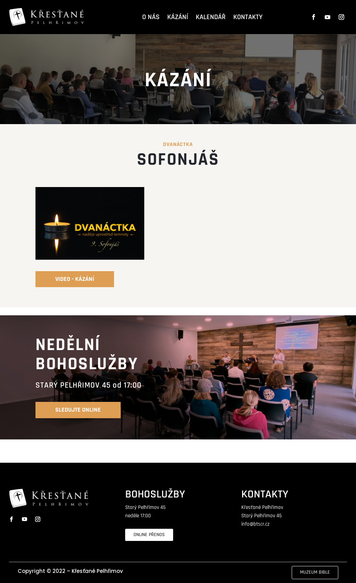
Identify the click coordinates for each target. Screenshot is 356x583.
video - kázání (74, 279)
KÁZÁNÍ (177, 17)
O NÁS (151, 17)
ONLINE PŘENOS (149, 535)
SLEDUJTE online (78, 410)
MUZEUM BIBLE (315, 572)
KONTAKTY (247, 17)
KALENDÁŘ (211, 17)
